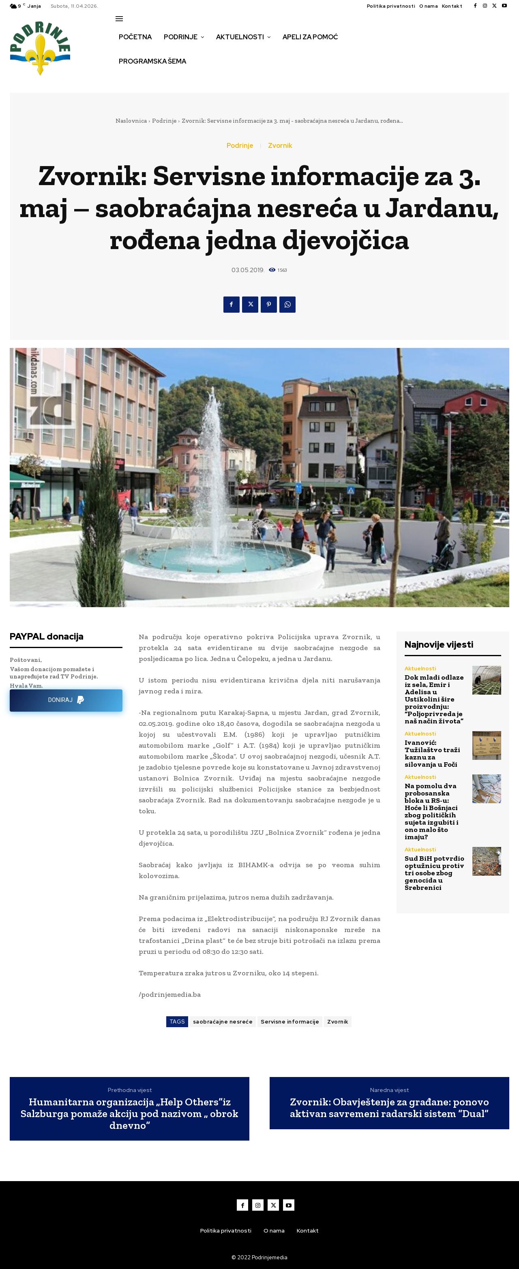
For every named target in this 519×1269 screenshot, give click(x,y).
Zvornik (280, 146)
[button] (124, 78)
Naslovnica (131, 120)
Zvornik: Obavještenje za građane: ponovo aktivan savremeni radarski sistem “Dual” (389, 1107)
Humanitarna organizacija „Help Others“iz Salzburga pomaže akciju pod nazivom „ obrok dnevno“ (129, 1113)
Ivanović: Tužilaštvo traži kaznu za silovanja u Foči (432, 753)
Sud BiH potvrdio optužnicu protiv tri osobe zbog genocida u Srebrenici (434, 873)
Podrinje (164, 120)
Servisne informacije (290, 1021)
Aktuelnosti (420, 668)
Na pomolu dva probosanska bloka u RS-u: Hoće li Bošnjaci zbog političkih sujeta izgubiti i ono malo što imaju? (432, 811)
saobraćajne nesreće (223, 1021)
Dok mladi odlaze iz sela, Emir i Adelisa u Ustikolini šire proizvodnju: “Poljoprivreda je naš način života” (434, 699)
